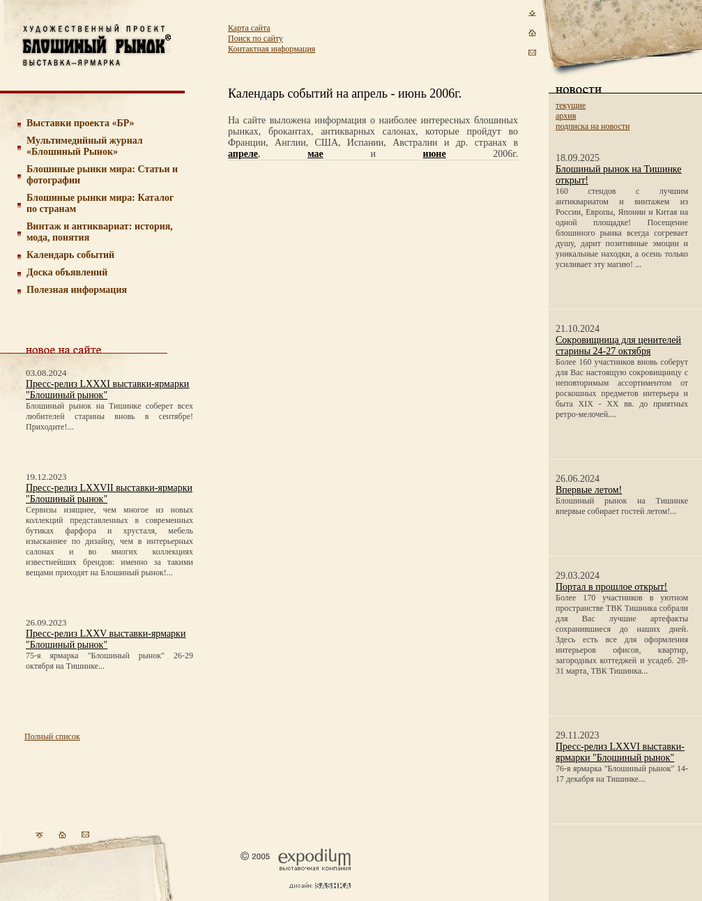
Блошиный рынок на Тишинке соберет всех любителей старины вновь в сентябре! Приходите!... (109, 416)
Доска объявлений (66, 272)
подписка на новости (592, 126)
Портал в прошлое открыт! (611, 587)
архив (566, 116)
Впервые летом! (589, 490)
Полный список (52, 736)
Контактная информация (271, 49)
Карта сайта (249, 28)
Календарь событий (70, 255)
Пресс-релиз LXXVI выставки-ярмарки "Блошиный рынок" (620, 752)
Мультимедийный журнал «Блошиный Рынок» (84, 146)
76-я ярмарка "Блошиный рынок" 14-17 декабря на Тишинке (622, 774)
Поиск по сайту (255, 38)
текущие (571, 105)
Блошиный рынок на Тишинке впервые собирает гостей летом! (622, 506)
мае (315, 154)
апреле (243, 154)
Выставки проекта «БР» (80, 123)
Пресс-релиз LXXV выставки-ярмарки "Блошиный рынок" (105, 639)
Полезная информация (76, 290)
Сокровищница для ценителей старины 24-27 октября (618, 345)
